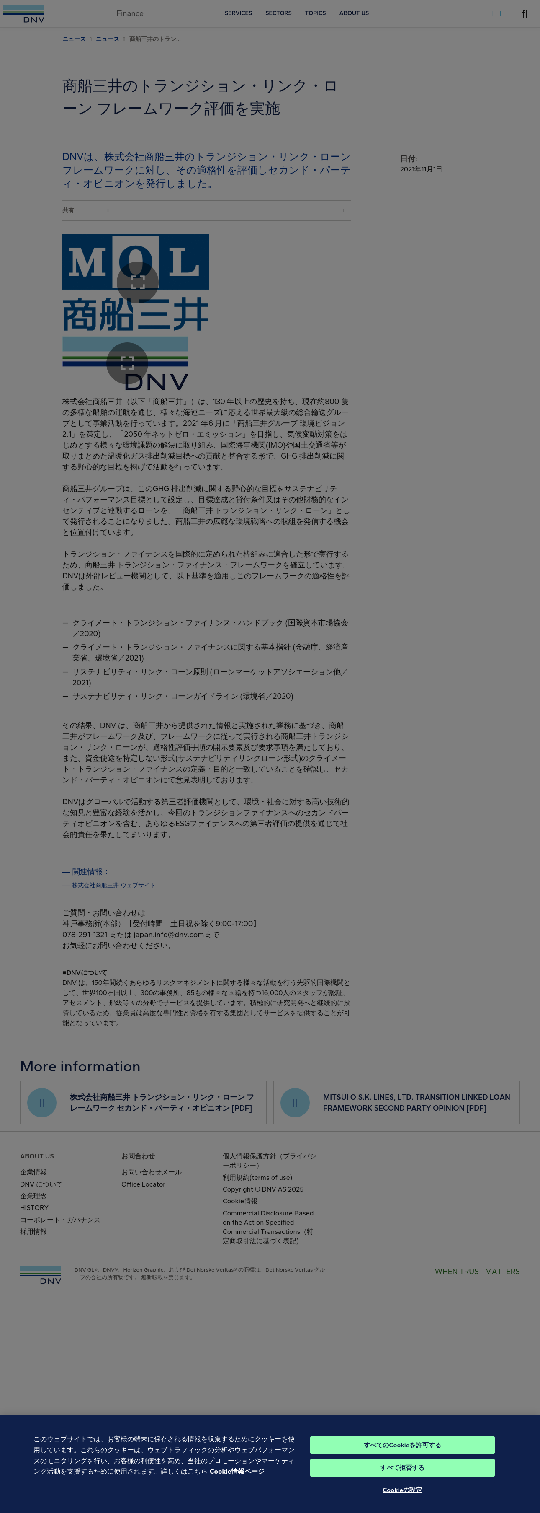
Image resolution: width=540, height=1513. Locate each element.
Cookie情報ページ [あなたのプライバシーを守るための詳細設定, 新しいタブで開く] (237, 1480)
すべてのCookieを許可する (402, 1454)
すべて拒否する (402, 1476)
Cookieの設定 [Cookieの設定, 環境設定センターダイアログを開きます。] (402, 1499)
